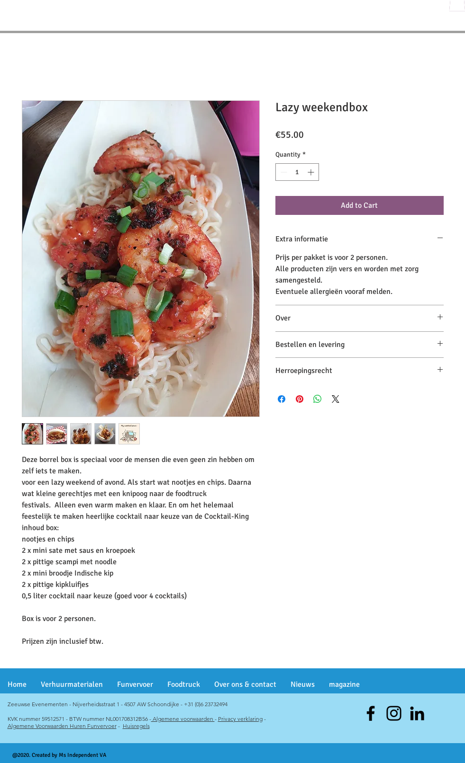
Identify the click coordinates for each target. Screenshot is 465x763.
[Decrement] (283, 172)
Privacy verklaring (240, 718)
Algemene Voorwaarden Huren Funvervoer (62, 725)
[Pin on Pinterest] (299, 399)
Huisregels (136, 725)
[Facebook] (371, 713)
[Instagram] (394, 713)
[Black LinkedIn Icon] (417, 713)
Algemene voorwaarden (183, 718)
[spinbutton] (297, 172)
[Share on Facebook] (281, 399)
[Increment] (312, 172)
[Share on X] (335, 399)
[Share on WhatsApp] (317, 399)
